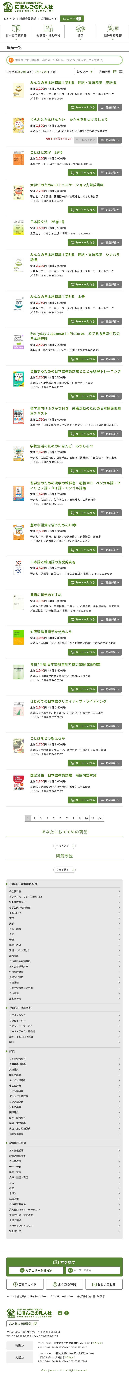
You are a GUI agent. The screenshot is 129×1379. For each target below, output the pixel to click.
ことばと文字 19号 (46, 152)
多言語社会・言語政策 (21, 1214)
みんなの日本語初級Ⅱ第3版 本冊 (57, 296)
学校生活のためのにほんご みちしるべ (61, 445)
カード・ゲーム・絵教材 (22, 1031)
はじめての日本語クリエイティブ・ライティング (68, 701)
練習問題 (14, 955)
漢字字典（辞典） (18, 1064)
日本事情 (14, 993)
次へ (100, 818)
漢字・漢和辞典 (17, 1117)
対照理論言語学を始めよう (51, 631)
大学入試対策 (16, 977)
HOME (10, 1296)
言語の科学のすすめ (46, 594)
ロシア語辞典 (16, 1101)
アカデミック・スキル (21, 1225)
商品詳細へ (112, 107)
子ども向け (15, 912)
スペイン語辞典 (17, 1080)
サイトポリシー (38, 1296)
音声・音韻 (15, 1166)
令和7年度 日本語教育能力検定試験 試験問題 (65, 664)
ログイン (9, 18)
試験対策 (14, 1198)
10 (86, 818)
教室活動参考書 (17, 1156)
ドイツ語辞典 (16, 1091)
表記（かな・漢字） (19, 950)
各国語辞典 (15, 1107)
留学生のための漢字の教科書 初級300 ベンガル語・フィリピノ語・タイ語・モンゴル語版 (75, 485)
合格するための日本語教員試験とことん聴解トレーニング (75, 371)
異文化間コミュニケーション (24, 1209)
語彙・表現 (15, 945)
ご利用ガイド (48, 18)
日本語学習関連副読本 (21, 987)
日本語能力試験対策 (19, 961)
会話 (11, 939)
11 (92, 818)
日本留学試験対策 (18, 966)
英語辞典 (14, 1069)
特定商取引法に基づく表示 (91, 1296)
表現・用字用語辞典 (19, 1128)
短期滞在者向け (17, 902)
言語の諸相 (15, 1220)
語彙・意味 (15, 1172)
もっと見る (62, 845)
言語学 (12, 1193)
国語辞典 (14, 1112)
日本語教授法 (16, 1150)
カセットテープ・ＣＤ (21, 1026)
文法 (11, 918)
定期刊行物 (15, 998)
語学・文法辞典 (17, 1123)
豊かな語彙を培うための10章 (53, 524)
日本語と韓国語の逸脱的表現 (53, 561)
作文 (11, 934)
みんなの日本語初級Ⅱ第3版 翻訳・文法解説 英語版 (75, 82)
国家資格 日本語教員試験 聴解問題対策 (63, 775)
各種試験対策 (16, 972)
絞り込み (82, 72)
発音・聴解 (15, 928)
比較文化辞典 (16, 1133)
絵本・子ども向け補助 (21, 1036)
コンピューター (17, 1020)
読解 (11, 923)
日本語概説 (15, 1161)
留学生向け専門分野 (19, 907)
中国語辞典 (15, 1085)
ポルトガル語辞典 (18, 1096)
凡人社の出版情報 (20, 1324)
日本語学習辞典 (17, 1058)
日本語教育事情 (17, 1204)
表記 (11, 1188)
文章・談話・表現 (18, 1177)
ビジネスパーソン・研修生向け (25, 896)
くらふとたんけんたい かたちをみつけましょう (69, 119)
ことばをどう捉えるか (47, 738)
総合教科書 (15, 891)
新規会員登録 (27, 18)
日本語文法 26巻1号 (47, 221)
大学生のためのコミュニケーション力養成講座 (67, 184)
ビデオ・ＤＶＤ (17, 1015)
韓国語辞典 (15, 1075)
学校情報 (14, 982)
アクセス (97, 1343)
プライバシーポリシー (61, 1296)
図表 (11, 1042)
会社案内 (22, 1296)
